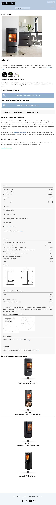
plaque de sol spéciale (20, 132)
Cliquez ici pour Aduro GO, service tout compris (28, 95)
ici (38, 350)
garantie (21, 231)
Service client (40, 497)
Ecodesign (27, 340)
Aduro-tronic (7, 227)
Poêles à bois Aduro (7, 14)
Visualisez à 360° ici (6, 148)
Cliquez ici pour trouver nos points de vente (28, 105)
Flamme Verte (20, 340)
